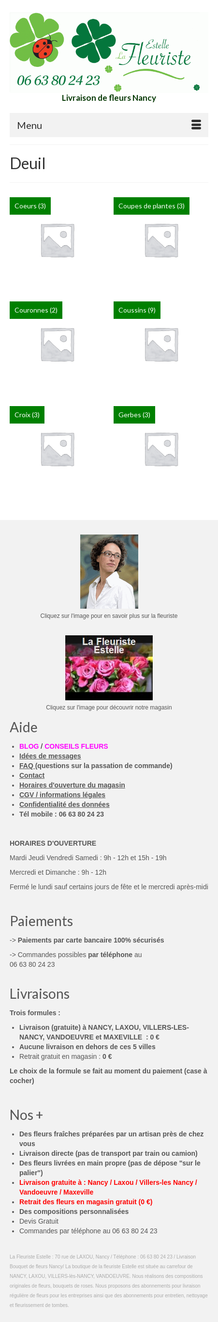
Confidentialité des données (64, 804)
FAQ (26, 766)
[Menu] (109, 125)
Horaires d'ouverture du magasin (72, 785)
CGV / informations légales (62, 795)
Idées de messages (50, 756)
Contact (31, 775)
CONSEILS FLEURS (76, 746)
